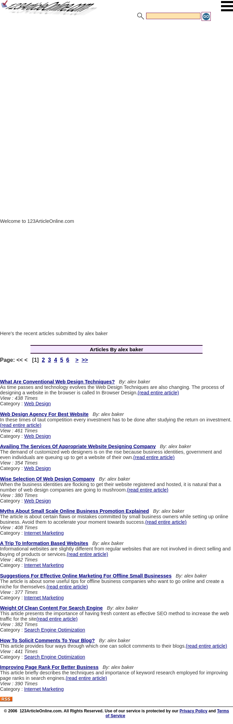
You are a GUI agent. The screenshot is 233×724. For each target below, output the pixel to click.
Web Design (37, 403)
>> (84, 360)
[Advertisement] (116, 73)
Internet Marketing (44, 533)
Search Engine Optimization (54, 630)
